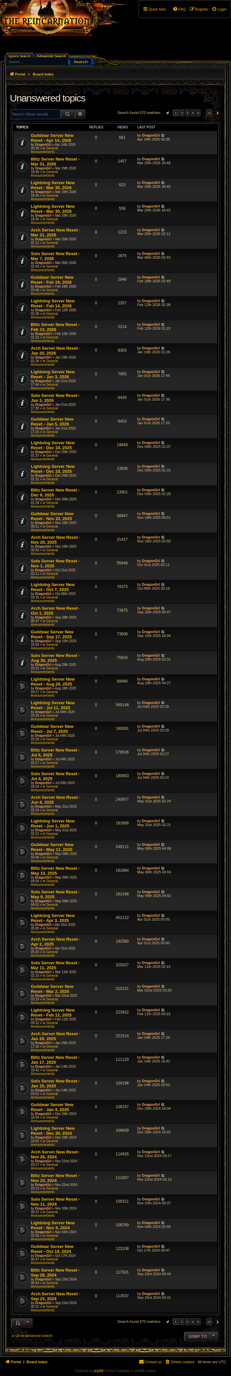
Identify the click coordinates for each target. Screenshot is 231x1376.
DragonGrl (43, 144)
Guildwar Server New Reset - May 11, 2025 (52, 847)
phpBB (98, 1371)
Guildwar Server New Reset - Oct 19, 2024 (52, 1249)
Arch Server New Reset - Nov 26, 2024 (55, 1154)
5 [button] (198, 113)
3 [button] (187, 113)
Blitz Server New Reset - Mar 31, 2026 (55, 161)
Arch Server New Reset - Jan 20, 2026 (55, 351)
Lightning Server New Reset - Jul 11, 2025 (53, 705)
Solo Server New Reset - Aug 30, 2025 (55, 658)
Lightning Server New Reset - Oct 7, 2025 (53, 587)
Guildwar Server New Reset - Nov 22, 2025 (52, 516)
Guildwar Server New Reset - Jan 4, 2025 (52, 1107)
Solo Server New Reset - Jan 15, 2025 (55, 1083)
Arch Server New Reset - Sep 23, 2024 (55, 1296)
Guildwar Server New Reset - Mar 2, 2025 (52, 989)
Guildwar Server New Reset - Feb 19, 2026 (52, 280)
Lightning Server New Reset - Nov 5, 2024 (53, 1225)
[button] (166, 113)
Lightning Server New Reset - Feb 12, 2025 (53, 1012)
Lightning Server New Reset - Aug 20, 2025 (53, 682)
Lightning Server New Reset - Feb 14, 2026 (53, 303)
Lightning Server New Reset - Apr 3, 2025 (53, 918)
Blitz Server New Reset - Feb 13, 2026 (55, 327)
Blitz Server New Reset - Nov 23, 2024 (55, 1178)
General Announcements (44, 150)
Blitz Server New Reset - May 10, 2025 (55, 871)
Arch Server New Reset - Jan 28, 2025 (55, 1036)
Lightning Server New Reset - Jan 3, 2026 (53, 374)
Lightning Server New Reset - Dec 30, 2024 (53, 1131)
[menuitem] (219, 9)
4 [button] (193, 113)
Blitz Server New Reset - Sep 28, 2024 (55, 1273)
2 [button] (182, 113)
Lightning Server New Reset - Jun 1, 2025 (53, 823)
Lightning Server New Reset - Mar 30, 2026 (53, 185)
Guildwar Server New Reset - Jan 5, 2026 (52, 421)
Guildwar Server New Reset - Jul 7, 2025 (52, 729)
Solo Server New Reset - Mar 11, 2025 (55, 965)
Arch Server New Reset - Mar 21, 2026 (55, 232)
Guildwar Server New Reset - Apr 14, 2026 (52, 138)
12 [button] (209, 113)
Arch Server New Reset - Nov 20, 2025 (55, 540)
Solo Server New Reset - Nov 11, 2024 (55, 1202)
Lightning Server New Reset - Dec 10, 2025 (53, 445)
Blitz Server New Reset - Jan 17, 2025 (55, 1060)
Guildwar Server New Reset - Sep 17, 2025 (52, 634)
